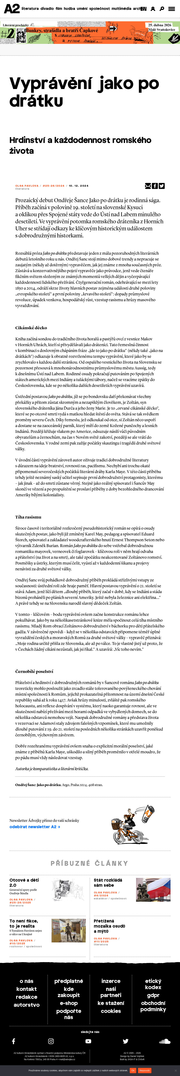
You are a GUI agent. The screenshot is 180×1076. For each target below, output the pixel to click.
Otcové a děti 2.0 (24, 883)
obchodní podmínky (153, 1006)
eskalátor (101, 898)
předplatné (68, 981)
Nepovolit (145, 1070)
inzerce (111, 981)
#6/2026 (101, 895)
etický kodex (153, 984)
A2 (11, 9)
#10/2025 (17, 943)
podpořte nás (68, 1014)
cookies (111, 1011)
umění (82, 9)
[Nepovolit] (175, 1070)
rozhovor (16, 946)
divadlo (47, 9)
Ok (132, 1070)
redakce (26, 997)
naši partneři (111, 992)
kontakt (27, 989)
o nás (26, 981)
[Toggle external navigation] (171, 9)
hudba (69, 9)
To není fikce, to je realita (23, 924)
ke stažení (111, 1003)
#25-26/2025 (20, 902)
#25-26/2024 (54, 186)
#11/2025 (101, 941)
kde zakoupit (69, 992)
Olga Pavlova (26, 186)
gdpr (153, 995)
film (59, 9)
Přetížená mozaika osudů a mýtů (109, 926)
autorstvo (27, 1005)
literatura (30, 9)
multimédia (121, 9)
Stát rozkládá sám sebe (108, 883)
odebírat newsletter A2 (34, 826)
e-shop (69, 1003)
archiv (138, 9)
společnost (99, 9)
